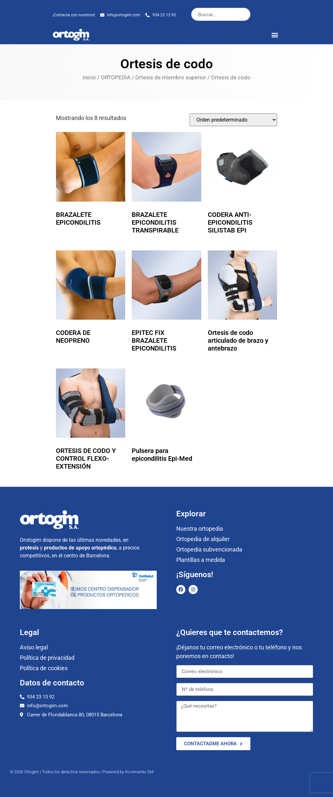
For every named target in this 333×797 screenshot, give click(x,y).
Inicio (89, 77)
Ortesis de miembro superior (170, 77)
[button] (275, 34)
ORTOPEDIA (115, 77)
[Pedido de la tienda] (233, 119)
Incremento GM (139, 771)
